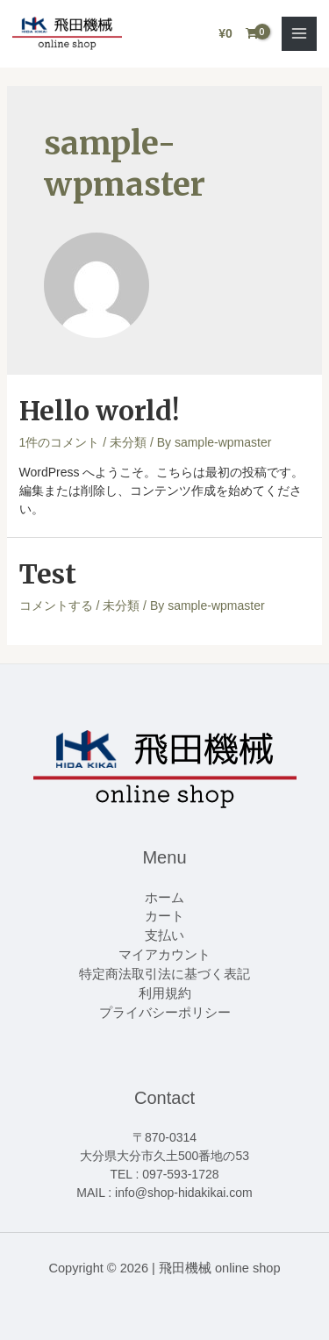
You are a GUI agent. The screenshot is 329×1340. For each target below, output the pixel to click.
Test (47, 574)
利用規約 (165, 993)
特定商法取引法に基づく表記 (164, 974)
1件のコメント (59, 442)
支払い (164, 935)
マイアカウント (164, 955)
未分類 (128, 442)
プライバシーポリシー (165, 1013)
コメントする (56, 605)
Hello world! (99, 410)
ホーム (164, 898)
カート (164, 916)
